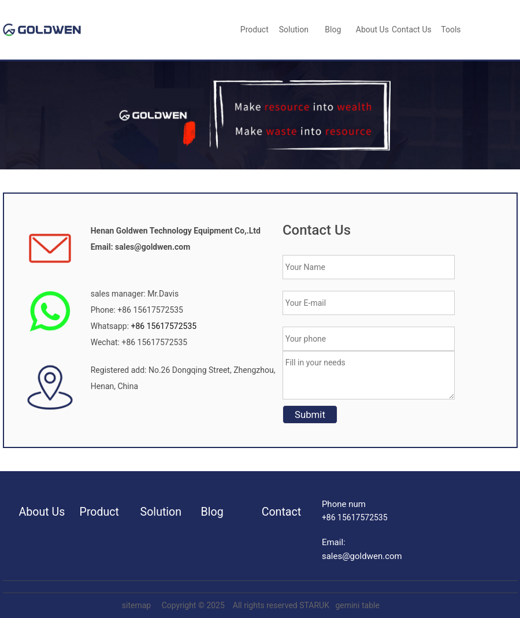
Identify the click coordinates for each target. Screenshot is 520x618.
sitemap (136, 605)
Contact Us (412, 29)
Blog (212, 512)
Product (254, 29)
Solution (294, 29)
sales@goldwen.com (362, 556)
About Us (372, 29)
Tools (450, 29)
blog (333, 29)
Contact (281, 512)
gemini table (357, 605)
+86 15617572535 (162, 326)
